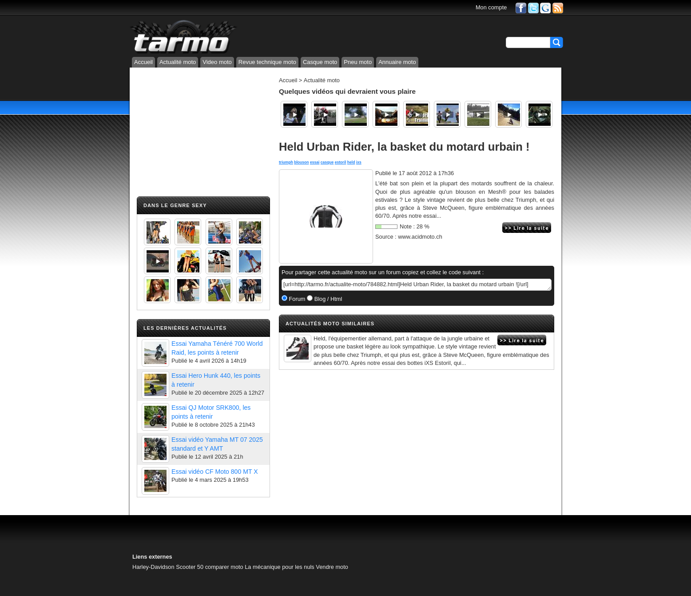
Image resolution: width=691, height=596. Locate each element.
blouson (301, 162)
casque (327, 162)
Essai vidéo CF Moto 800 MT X (214, 471)
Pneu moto (358, 62)
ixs (358, 162)
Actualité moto (177, 62)
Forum (296, 299)
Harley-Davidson (153, 567)
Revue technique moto (267, 62)
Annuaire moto (397, 62)
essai (314, 162)
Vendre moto (332, 567)
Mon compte (491, 7)
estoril (340, 162)
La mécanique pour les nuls (279, 567)
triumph (286, 162)
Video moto (217, 62)
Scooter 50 (189, 567)
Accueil (143, 62)
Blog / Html (327, 299)
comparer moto (224, 567)
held (351, 162)
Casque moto (320, 62)
